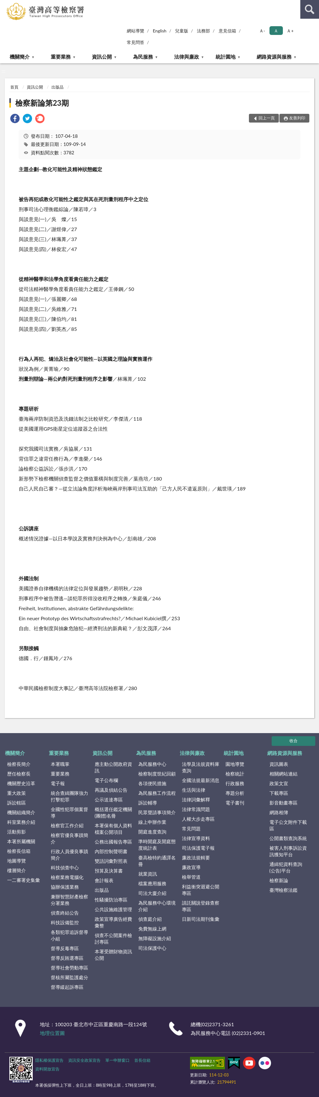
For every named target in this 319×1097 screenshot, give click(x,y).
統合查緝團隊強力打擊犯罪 (69, 796)
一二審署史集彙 (23, 880)
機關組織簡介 (21, 812)
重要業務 (61, 57)
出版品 (57, 87)
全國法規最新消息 (200, 780)
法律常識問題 (196, 809)
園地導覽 (235, 764)
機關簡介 (20, 57)
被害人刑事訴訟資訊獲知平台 (288, 851)
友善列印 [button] (297, 117)
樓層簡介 (16, 870)
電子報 (58, 783)
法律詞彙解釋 (196, 799)
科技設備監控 (65, 922)
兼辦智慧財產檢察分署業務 (69, 900)
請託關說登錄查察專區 (200, 906)
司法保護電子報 (198, 848)
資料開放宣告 (47, 1068)
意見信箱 (227, 30)
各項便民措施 (152, 783)
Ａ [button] (276, 30)
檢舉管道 (191, 877)
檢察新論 (278, 880)
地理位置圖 (52, 1033)
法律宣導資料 (196, 838)
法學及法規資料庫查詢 (200, 767)
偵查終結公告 (65, 913)
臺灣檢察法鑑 (283, 890)
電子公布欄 (106, 780)
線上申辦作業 (152, 822)
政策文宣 (278, 783)
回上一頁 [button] (267, 117)
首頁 (14, 87)
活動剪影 (16, 831)
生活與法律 (193, 790)
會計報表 (104, 880)
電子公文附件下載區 (288, 825)
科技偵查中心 (65, 867)
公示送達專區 (109, 799)
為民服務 (143, 57)
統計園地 (226, 57)
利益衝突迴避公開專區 (200, 890)
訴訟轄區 (16, 802)
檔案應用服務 (152, 883)
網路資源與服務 (274, 57)
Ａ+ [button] (290, 30)
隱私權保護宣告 (49, 1060)
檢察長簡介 (19, 764)
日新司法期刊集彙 (200, 919)
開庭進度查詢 (152, 831)
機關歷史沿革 (21, 783)
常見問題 (191, 828)
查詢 (309, 9)
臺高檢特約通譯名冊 (157, 861)
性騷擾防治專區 (111, 899)
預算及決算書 (109, 870)
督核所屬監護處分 (69, 977)
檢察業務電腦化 (67, 877)
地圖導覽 (16, 860)
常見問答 (135, 42)
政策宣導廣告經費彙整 (113, 922)
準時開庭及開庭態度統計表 (157, 844)
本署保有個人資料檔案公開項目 (113, 829)
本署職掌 (60, 764)
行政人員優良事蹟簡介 (69, 854)
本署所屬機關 (21, 841)
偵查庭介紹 (150, 919)
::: (6, 5)
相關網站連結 (283, 773)
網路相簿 (278, 812)
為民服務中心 (152, 764)
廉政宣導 (191, 867)
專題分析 (235, 793)
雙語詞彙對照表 (111, 861)
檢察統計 (235, 773)
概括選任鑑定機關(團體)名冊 (113, 812)
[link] (15, 119)
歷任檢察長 (19, 773)
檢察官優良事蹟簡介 (69, 838)
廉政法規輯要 (196, 857)
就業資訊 (147, 874)
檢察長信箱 (19, 851)
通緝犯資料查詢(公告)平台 (285, 867)
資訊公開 (102, 57)
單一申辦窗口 (117, 1060)
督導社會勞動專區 (69, 967)
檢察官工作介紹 (67, 825)
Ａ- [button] (262, 30)
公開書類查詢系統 (288, 838)
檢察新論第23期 (42, 102)
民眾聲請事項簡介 (157, 812)
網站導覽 (135, 30)
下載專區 (278, 793)
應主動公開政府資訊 (113, 767)
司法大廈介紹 (152, 893)
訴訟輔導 (147, 802)
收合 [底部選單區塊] (293, 740)
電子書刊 (235, 802)
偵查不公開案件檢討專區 (113, 938)
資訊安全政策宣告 (84, 1060)
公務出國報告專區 (113, 841)
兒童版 (181, 30)
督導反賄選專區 (67, 958)
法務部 (203, 30)
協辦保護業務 (65, 887)
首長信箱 (142, 1060)
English (159, 30)
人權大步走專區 (198, 819)
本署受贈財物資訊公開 (113, 955)
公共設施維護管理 (113, 909)
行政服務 (235, 783)
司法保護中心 (152, 948)
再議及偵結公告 (111, 790)
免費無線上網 (152, 928)
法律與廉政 (186, 57)
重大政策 (16, 793)
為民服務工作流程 (157, 793)
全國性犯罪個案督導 (69, 812)
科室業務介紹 (21, 822)
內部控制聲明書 (111, 851)
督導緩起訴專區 (67, 987)
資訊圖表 (278, 764)
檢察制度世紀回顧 (157, 773)
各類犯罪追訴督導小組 (69, 935)
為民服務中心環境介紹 (157, 906)
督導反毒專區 (65, 948)
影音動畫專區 (283, 802)
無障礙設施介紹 (154, 938)
